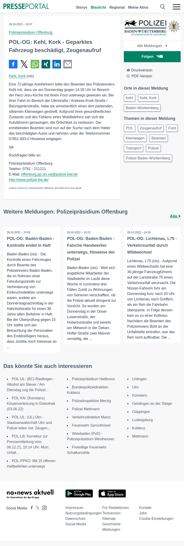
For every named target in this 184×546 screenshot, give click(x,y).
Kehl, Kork (17, 76)
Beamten (158, 138)
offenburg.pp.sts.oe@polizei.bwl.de (49, 174)
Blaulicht (98, 7)
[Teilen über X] (24, 64)
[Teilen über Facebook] (13, 64)
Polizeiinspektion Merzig (91, 401)
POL (129, 128)
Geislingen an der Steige (152, 403)
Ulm (135, 387)
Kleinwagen (135, 138)
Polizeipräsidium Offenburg (30, 32)
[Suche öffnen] (163, 7)
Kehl (129, 98)
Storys (81, 7)
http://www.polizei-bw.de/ (29, 180)
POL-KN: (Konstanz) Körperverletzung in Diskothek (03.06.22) (31, 403)
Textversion (111, 513)
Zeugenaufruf (151, 128)
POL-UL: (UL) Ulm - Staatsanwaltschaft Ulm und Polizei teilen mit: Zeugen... (29, 422)
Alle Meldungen (152, 46)
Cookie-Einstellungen (156, 519)
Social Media (75, 524)
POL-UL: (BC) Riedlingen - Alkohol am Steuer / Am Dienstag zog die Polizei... (31, 384)
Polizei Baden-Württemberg (148, 158)
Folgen (152, 56)
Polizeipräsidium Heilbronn (93, 379)
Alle (175, 216)
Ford (172, 128)
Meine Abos (138, 7)
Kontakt (145, 508)
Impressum (74, 508)
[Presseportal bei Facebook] (30, 508)
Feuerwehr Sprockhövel (91, 425)
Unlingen (139, 379)
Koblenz (138, 428)
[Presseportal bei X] (36, 508)
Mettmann (140, 436)
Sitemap (109, 519)
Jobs (143, 513)
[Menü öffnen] (176, 7)
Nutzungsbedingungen (83, 513)
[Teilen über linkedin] (56, 64)
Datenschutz (75, 519)
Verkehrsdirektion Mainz (91, 417)
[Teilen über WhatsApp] (35, 64)
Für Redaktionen (115, 508)
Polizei (153, 148)
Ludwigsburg (142, 420)
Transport (133, 148)
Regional (117, 7)
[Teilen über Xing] (46, 64)
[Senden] (67, 64)
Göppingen (141, 412)
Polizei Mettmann (86, 409)
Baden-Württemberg (142, 108)
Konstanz (139, 395)
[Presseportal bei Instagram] (43, 507)
